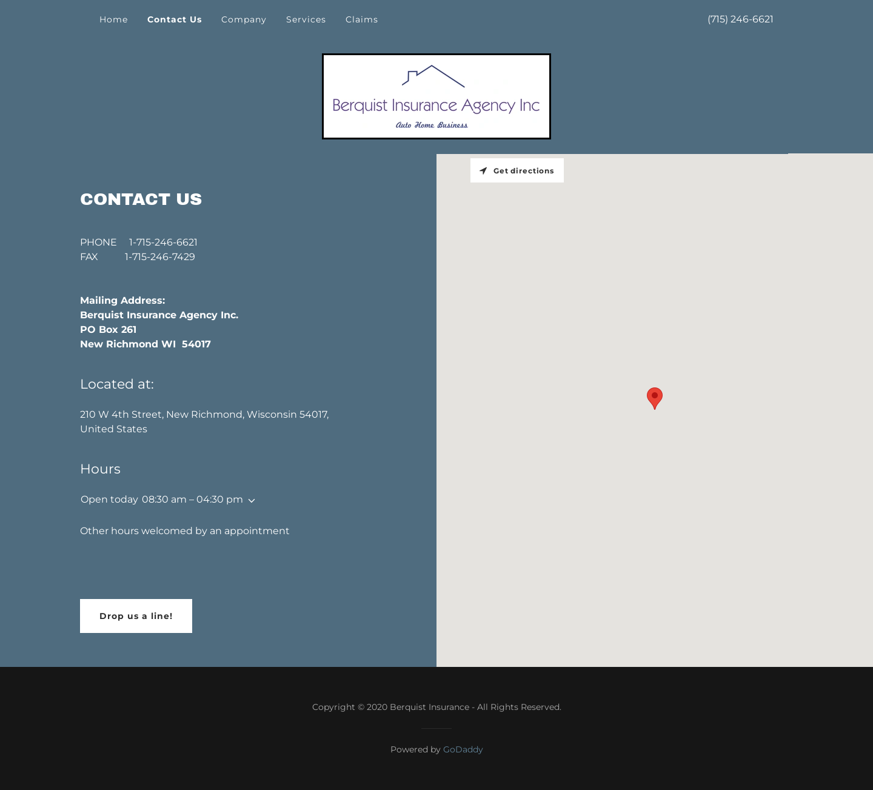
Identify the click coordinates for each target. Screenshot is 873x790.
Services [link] (306, 19)
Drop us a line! (136, 616)
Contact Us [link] (174, 19)
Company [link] (244, 19)
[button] (249, 501)
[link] (436, 95)
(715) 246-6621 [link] (740, 19)
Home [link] (113, 19)
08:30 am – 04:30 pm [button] (192, 499)
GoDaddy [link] (463, 749)
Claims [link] (362, 19)
